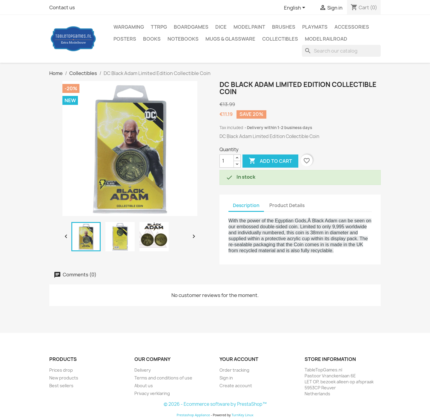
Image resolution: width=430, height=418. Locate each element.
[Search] (341, 51)
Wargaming (128, 27)
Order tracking (234, 370)
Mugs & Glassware (230, 39)
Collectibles (280, 39)
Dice (221, 27)
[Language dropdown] (295, 8)
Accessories (351, 27)
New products (63, 378)
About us (143, 385)
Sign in (226, 378)
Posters (124, 39)
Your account (238, 359)
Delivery (142, 370)
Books (152, 39)
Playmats (315, 27)
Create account (235, 385)
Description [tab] (246, 205)
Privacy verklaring (152, 393)
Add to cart (270, 161)
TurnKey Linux (243, 415)
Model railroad (326, 39)
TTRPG (159, 27)
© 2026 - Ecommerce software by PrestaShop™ (215, 404)
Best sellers (61, 385)
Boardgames (191, 27)
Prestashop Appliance (193, 415)
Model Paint (249, 27)
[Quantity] (226, 161)
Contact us (62, 7)
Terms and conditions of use (163, 378)
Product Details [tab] (287, 205)
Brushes (283, 27)
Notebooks (183, 39)
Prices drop (61, 370)
